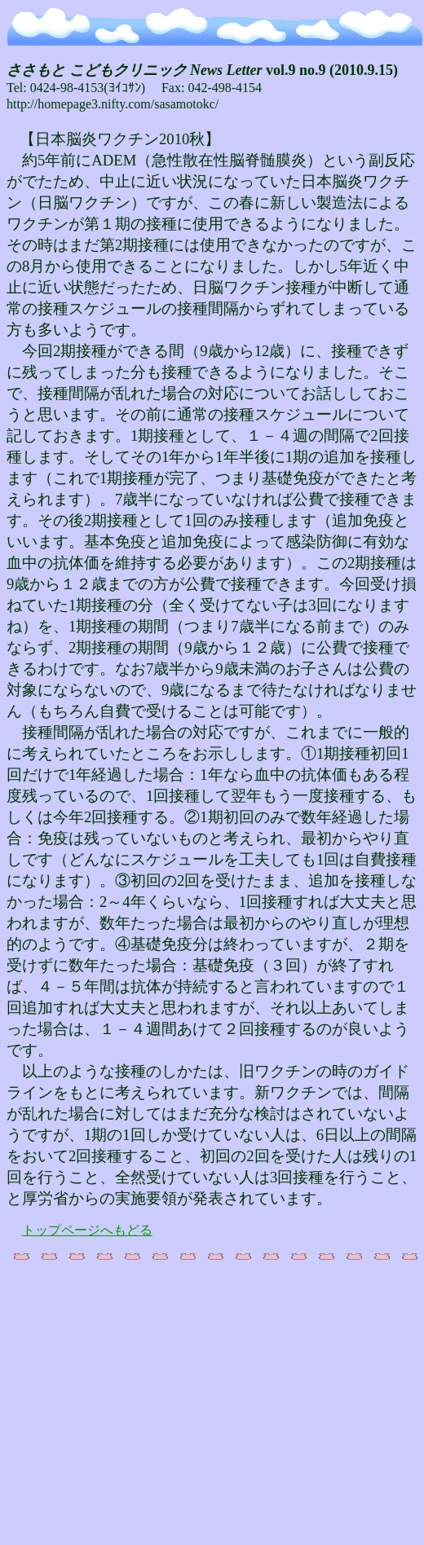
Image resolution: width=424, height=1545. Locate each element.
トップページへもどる (87, 1230)
